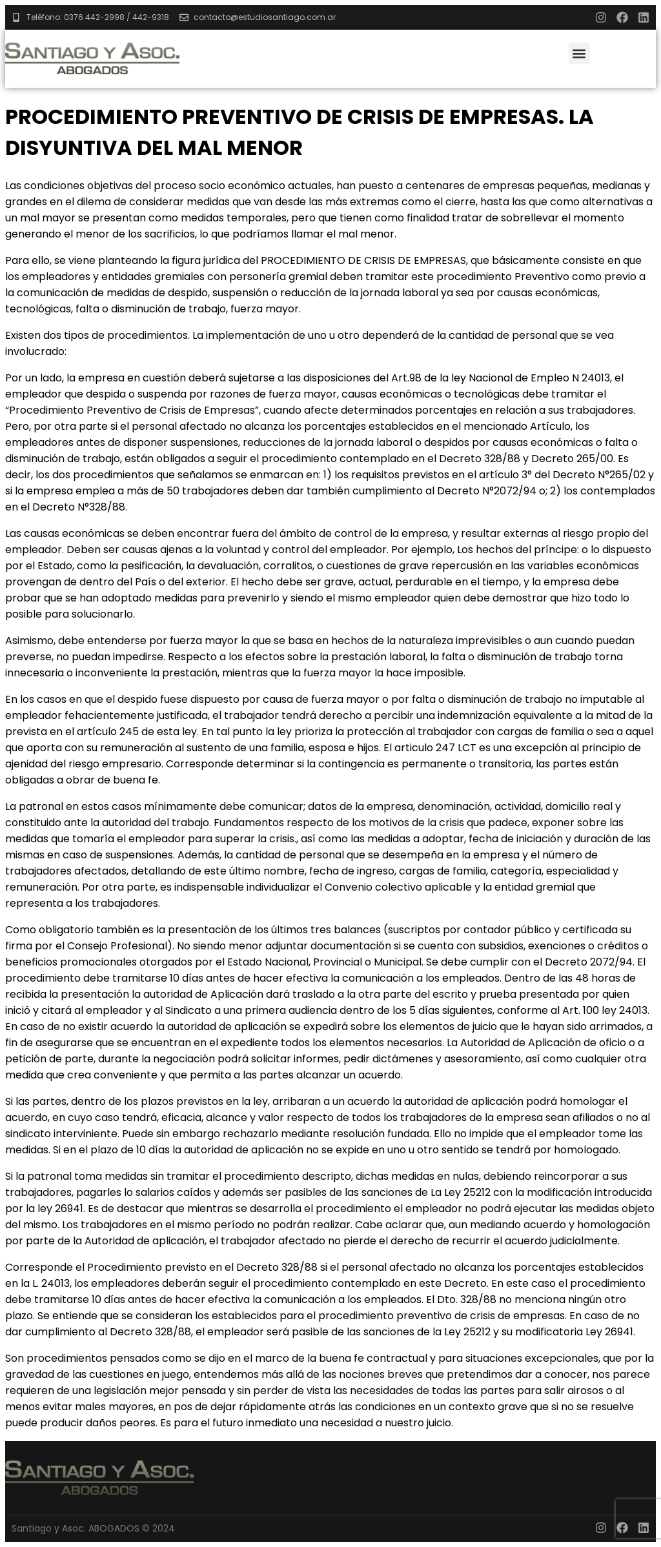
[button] (579, 53)
